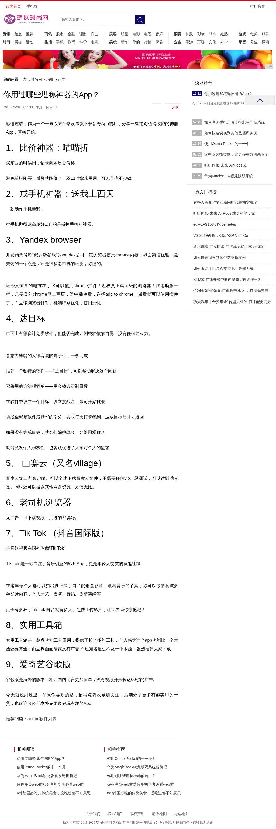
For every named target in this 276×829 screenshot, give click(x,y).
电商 (94, 42)
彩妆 (201, 34)
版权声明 (137, 814)
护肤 (189, 34)
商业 (94, 34)
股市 (60, 34)
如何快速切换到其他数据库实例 (230, 133)
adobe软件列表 (42, 719)
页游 (201, 42)
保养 (159, 42)
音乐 (159, 34)
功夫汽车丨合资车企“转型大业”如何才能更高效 (232, 301)
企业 (177, 42)
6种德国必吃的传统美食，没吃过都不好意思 (54, 793)
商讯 (48, 34)
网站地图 (181, 814)
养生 (254, 42)
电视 (147, 34)
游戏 (242, 34)
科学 (83, 42)
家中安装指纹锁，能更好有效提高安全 (236, 154)
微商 (265, 42)
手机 (60, 42)
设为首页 (13, 6)
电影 (136, 34)
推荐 (29, 34)
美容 (113, 34)
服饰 (212, 34)
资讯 (6, 34)
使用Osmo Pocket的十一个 (227, 144)
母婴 (242, 42)
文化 (212, 42)
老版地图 (159, 814)
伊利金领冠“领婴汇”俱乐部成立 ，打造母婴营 (230, 290)
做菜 (254, 34)
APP (224, 42)
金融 (71, 34)
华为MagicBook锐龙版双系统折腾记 (47, 776)
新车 (124, 42)
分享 (175, 107)
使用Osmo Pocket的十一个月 (41, 767)
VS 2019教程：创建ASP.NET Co (220, 235)
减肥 (224, 34)
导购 (136, 42)
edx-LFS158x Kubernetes (214, 224)
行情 (147, 42)
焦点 (18, 34)
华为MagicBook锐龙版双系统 (228, 176)
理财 (83, 34)
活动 (29, 42)
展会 (18, 42)
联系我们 (115, 814)
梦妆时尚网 (32, 79)
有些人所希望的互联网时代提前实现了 (225, 202)
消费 (177, 34)
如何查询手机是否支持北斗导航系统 (234, 122)
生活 (48, 42)
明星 (124, 34)
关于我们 (93, 814)
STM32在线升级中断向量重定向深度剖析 (227, 279)
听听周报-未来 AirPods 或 (225, 165)
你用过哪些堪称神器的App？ (41, 758)
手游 (189, 42)
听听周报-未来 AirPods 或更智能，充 (224, 213)
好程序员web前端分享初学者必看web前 (50, 784)
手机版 (32, 6)
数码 (71, 42)
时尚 (6, 42)
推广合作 (259, 8)
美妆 (113, 42)
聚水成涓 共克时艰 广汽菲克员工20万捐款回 (230, 246)
